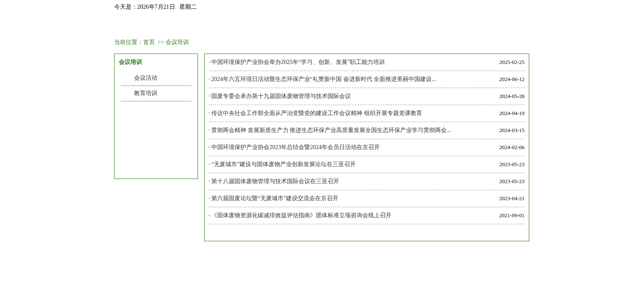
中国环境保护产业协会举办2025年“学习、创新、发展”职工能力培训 (298, 62)
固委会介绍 (175, 26)
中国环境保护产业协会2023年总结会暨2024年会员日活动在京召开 (295, 147)
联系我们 (504, 26)
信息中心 (463, 26)
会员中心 (298, 26)
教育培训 (145, 93)
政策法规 (381, 26)
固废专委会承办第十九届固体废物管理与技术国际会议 (281, 96)
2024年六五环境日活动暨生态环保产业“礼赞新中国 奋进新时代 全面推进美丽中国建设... (323, 79)
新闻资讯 (216, 26)
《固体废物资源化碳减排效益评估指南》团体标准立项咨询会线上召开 (301, 215)
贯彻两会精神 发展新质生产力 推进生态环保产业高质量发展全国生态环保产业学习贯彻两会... (331, 130)
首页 (134, 26)
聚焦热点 (422, 26)
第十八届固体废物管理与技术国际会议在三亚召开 (275, 181)
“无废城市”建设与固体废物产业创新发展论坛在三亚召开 (283, 164)
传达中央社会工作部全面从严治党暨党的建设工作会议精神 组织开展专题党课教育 (316, 113)
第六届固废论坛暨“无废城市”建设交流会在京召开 (274, 198)
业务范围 (340, 26)
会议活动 (145, 78)
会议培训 (257, 26)
